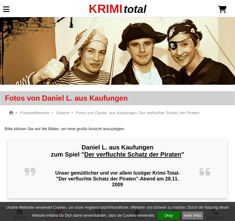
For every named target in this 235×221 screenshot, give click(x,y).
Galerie (62, 112)
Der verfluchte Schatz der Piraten (132, 154)
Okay (168, 215)
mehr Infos (192, 215)
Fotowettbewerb (35, 112)
